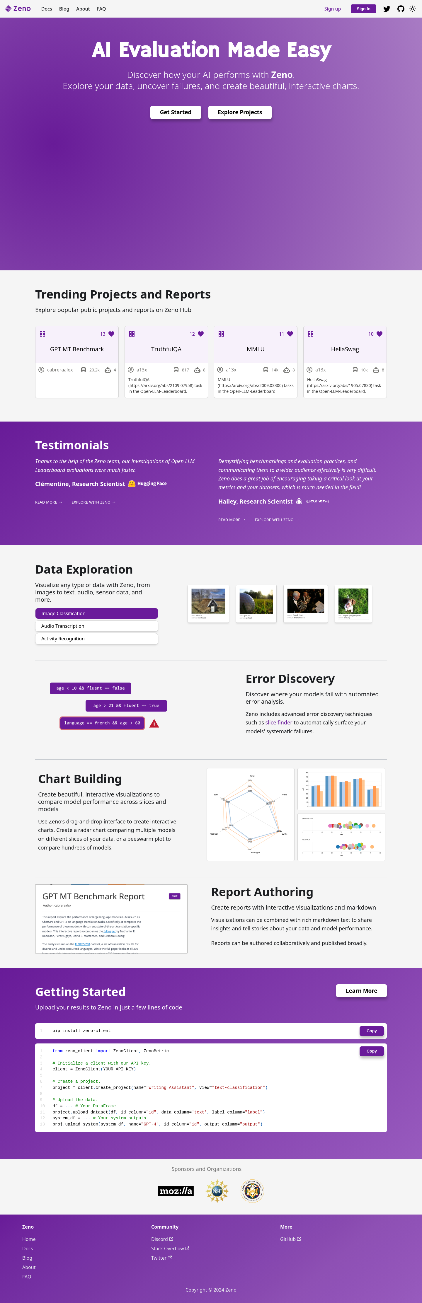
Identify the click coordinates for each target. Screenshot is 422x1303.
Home (29, 1239)
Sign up (332, 9)
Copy (372, 1031)
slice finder (279, 722)
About (83, 9)
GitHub (290, 1239)
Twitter (161, 1258)
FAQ (101, 9)
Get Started (176, 112)
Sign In (363, 8)
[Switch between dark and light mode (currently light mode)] (412, 8)
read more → (49, 502)
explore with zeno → (94, 502)
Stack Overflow (170, 1248)
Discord (162, 1239)
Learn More (361, 991)
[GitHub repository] (387, 8)
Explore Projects (240, 112)
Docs (46, 9)
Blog (64, 9)
